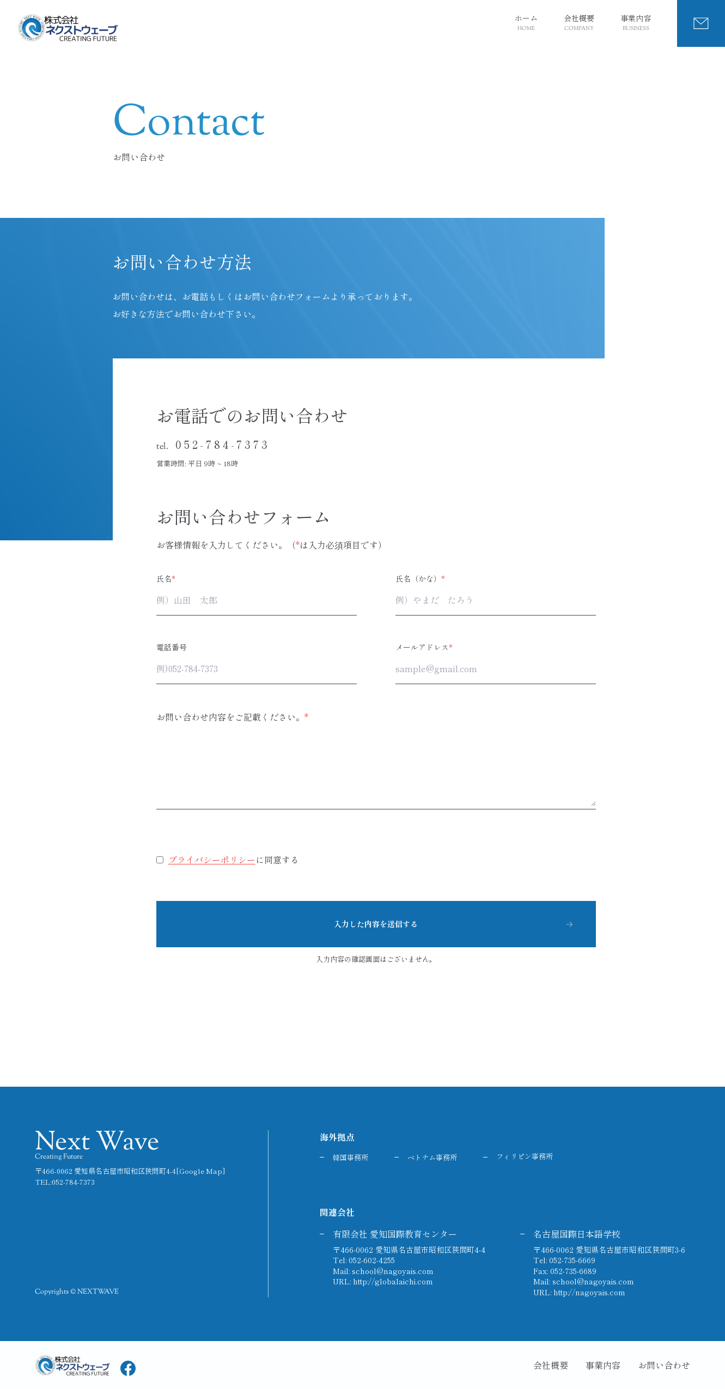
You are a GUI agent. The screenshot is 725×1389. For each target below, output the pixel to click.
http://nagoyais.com (589, 1292)
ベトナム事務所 (432, 1157)
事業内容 (635, 23)
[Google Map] (200, 1171)
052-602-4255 (372, 1259)
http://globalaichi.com (393, 1281)
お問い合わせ (664, 1365)
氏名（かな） (420, 578)
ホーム (526, 23)
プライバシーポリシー (211, 859)
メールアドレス (424, 647)
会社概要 (579, 23)
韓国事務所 (350, 1157)
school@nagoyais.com (393, 1270)
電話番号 (171, 647)
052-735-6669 (572, 1259)
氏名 (165, 578)
